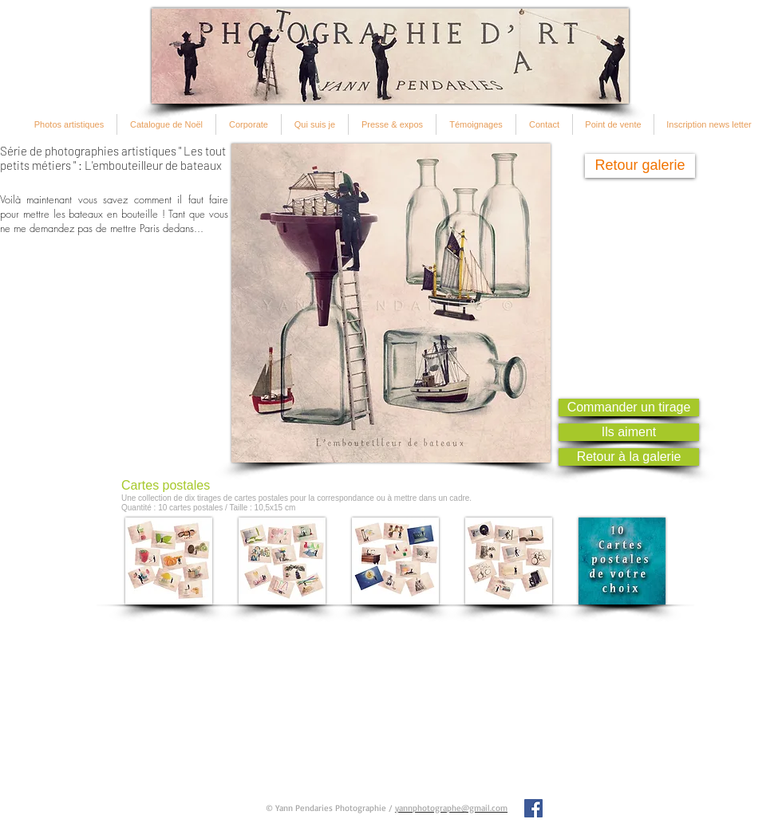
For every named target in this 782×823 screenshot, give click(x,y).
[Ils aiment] (629, 432)
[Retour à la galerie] (629, 457)
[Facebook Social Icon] (533, 808)
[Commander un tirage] (629, 407)
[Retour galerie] (640, 166)
